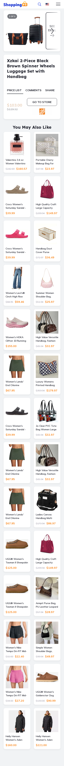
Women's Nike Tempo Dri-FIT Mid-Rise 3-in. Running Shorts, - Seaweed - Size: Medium (17, 649)
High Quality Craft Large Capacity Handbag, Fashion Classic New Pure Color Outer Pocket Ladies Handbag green (46, 206)
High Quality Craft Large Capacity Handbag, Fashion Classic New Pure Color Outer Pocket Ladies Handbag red (47, 560)
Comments (33, 90)
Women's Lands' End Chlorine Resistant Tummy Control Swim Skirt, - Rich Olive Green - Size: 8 (16, 383)
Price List (14, 90)
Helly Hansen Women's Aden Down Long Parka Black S (45, 738)
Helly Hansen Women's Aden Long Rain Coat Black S (14, 738)
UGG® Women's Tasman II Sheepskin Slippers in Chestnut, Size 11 (17, 605)
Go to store (42, 102)
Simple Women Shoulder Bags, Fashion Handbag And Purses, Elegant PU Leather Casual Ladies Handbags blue (47, 649)
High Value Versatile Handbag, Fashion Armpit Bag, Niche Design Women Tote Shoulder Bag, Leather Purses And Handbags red (47, 339)
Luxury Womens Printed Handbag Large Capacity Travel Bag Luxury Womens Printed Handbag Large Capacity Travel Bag (46, 383)
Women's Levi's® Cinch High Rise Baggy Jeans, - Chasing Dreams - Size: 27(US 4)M (15, 294)
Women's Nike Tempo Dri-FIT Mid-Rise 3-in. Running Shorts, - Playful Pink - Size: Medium (16, 693)
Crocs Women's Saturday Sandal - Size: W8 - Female (16, 206)
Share (50, 90)
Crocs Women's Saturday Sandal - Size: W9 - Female (16, 427)
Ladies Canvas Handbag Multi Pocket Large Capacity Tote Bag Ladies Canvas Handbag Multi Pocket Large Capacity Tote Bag (46, 516)
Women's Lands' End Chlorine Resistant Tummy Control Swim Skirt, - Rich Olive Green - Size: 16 (16, 472)
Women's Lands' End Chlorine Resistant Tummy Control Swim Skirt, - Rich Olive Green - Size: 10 (16, 516)
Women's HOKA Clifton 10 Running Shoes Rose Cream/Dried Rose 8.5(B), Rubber (16, 339)
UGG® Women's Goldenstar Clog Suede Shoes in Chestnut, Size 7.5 (46, 693)
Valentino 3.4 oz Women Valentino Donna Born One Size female (15, 161)
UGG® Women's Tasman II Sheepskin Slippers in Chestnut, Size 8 (17, 560)
